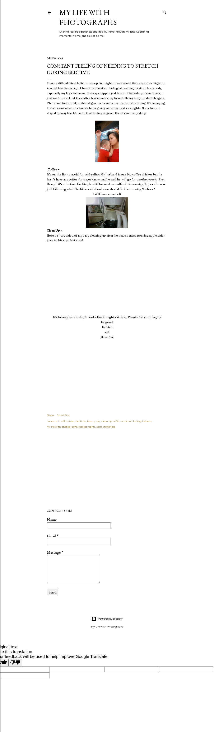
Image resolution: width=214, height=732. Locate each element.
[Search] (164, 12)
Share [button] (50, 415)
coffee (116, 421)
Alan (72, 421)
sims (99, 426)
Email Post (63, 415)
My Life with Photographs (88, 17)
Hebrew (147, 421)
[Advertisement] (107, 469)
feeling (137, 421)
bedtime (81, 421)
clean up (107, 421)
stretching (109, 426)
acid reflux (62, 421)
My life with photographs (62, 426)
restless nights (87, 426)
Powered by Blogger (107, 618)
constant (126, 421)
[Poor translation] (15, 662)
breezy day (93, 421)
